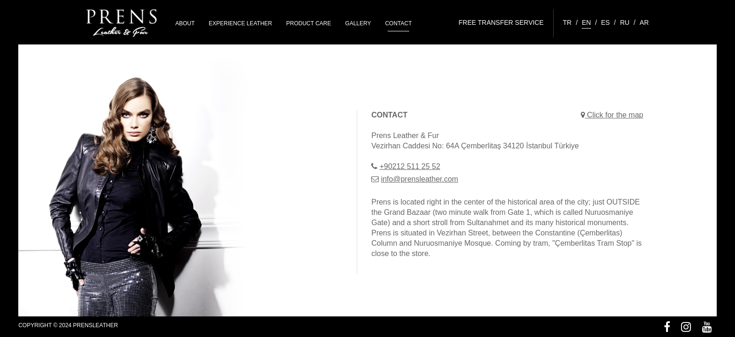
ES (605, 22)
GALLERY (358, 23)
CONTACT (398, 23)
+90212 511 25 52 (410, 166)
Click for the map (612, 115)
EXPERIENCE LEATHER (240, 23)
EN (586, 22)
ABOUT (185, 23)
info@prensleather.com (419, 179)
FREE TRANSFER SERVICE (501, 22)
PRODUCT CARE (308, 23)
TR (567, 22)
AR (644, 22)
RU (625, 22)
